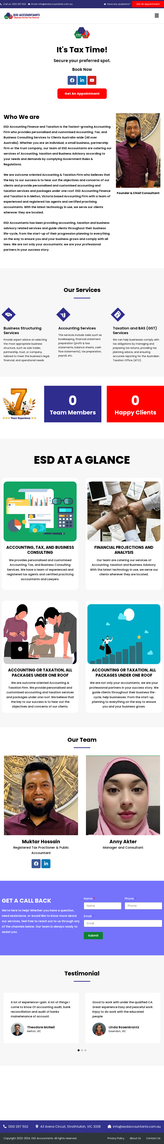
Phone (129, 899)
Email (88, 916)
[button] (156, 16)
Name (88, 899)
